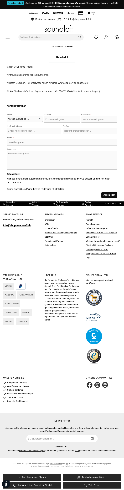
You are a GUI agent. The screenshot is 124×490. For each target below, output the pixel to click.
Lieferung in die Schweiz (97, 249)
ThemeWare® (87, 466)
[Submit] (92, 438)
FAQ (88, 258)
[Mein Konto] (106, 37)
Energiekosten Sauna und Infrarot (101, 253)
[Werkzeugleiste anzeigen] (6, 484)
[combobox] (47, 37)
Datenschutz (50, 245)
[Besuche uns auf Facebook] (89, 385)
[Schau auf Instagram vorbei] (97, 385)
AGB (82, 178)
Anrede (10, 115)
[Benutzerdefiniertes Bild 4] (94, 356)
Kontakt (89, 220)
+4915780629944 (63, 91)
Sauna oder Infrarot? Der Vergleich (101, 232)
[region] (32, 477)
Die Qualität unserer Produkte (99, 245)
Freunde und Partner (54, 241)
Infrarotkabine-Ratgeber (97, 228)
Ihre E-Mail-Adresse (15, 126)
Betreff (10, 138)
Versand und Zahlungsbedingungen (61, 232)
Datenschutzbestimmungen (33, 178)
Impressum (50, 220)
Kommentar (12, 149)
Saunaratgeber (92, 237)
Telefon (66, 126)
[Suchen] (80, 37)
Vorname (47, 115)
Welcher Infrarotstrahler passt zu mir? (103, 241)
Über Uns (49, 237)
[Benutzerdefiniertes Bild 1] (94, 298)
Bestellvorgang (92, 224)
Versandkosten (56, 464)
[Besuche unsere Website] (105, 385)
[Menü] (7, 37)
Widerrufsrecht (51, 228)
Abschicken (109, 195)
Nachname (86, 115)
